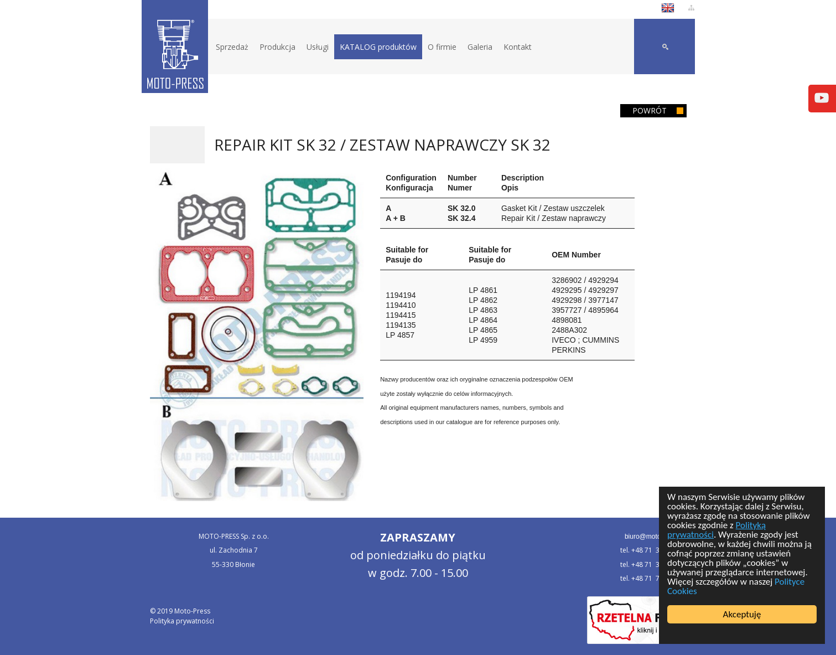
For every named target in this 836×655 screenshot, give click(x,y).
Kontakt (517, 47)
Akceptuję (742, 614)
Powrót (649, 110)
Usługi (318, 47)
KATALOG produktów (378, 47)
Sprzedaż (232, 47)
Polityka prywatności (182, 621)
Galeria (480, 47)
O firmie (442, 47)
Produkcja (277, 47)
